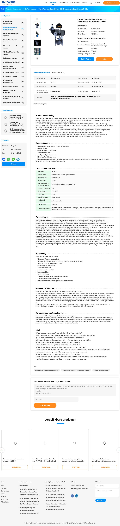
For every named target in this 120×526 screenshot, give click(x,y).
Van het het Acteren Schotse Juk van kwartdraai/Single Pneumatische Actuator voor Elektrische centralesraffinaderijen (56, 507)
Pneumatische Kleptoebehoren (13, 81)
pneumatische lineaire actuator (13, 41)
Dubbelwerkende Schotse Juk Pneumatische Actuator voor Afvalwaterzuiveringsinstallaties (56, 497)
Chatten (13, 164)
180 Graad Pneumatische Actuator (13, 53)
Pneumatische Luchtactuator (13, 22)
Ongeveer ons (5, 491)
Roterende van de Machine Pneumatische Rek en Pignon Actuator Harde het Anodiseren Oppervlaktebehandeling (29, 492)
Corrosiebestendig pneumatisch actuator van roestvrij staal (16, 117)
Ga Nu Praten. (111, 3)
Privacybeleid (5, 502)
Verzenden (45, 405)
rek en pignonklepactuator (101, 370)
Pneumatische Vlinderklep (13, 62)
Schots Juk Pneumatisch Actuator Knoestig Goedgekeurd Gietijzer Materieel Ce (56, 488)
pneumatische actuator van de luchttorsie (46, 370)
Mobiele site (4, 499)
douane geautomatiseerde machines (13, 97)
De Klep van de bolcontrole (13, 103)
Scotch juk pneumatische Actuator (13, 35)
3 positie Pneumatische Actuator (13, 47)
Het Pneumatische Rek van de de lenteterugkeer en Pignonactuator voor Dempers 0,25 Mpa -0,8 (17, 130)
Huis (2, 485)
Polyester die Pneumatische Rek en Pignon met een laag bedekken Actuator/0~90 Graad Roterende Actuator (16, 124)
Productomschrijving (58, 72)
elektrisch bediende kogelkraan (13, 91)
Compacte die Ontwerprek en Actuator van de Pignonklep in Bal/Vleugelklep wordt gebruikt (29, 501)
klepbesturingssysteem (13, 87)
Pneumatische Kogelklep (13, 72)
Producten (4, 488)
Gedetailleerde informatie (42, 72)
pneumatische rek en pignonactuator (13, 28)
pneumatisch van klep (13, 76)
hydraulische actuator (13, 58)
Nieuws (3, 494)
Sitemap (3, 496)
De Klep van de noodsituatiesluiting (13, 67)
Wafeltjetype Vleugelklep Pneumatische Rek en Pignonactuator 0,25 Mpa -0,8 (29, 510)
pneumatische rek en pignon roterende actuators (76, 370)
